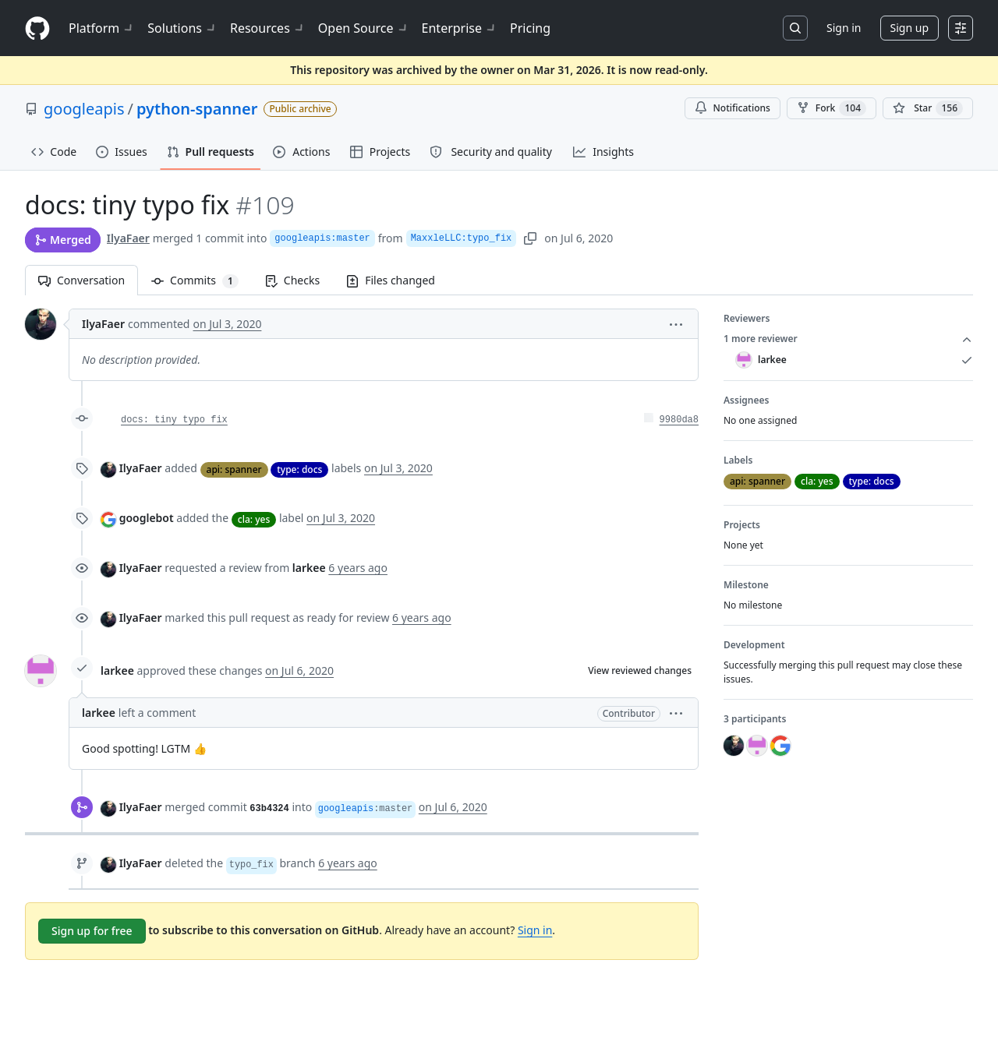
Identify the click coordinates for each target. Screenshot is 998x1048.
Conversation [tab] (81, 280)
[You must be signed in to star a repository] (928, 108)
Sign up (909, 27)
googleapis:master (322, 238)
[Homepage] (37, 28)
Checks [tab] (292, 280)
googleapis (84, 108)
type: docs (299, 469)
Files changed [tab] (390, 280)
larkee (117, 670)
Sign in (843, 27)
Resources (268, 28)
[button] (676, 323)
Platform (102, 28)
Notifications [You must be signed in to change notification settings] (732, 108)
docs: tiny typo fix (174, 420)
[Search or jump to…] (795, 28)
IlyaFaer (128, 238)
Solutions (182, 28)
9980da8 (679, 420)
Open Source (363, 28)
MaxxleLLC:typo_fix (461, 238)
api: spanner (234, 469)
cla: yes (254, 519)
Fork (831, 108)
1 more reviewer (848, 339)
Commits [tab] (201, 280)
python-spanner (196, 108)
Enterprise (459, 28)
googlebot (146, 517)
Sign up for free (92, 930)
